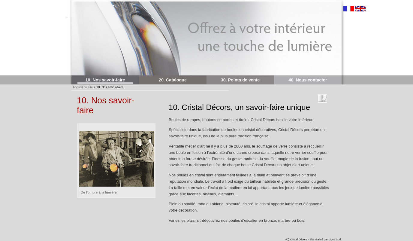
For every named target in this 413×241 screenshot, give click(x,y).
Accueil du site (83, 87)
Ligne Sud (335, 239)
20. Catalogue (173, 80)
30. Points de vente (240, 80)
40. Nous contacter (308, 80)
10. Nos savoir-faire (105, 80)
